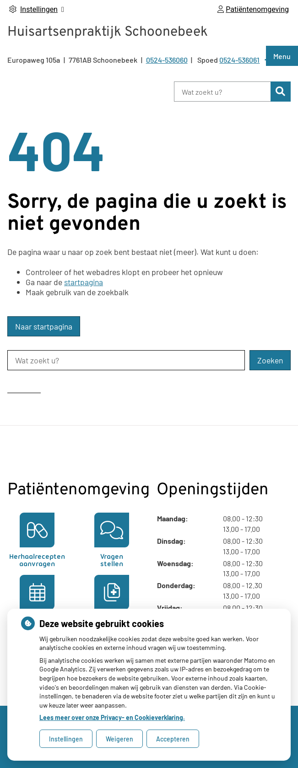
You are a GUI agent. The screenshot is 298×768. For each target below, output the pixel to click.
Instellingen (66, 739)
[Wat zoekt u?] (222, 91)
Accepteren (173, 739)
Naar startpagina (43, 326)
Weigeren (119, 739)
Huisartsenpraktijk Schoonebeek (107, 32)
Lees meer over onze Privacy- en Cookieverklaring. (112, 717)
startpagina (83, 282)
